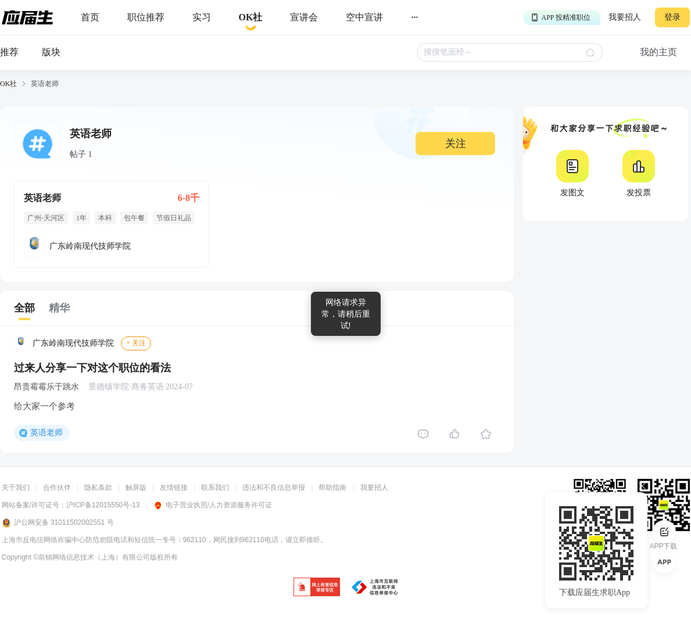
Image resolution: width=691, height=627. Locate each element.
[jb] (317, 588)
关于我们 (16, 487)
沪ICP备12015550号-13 (103, 505)
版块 (51, 52)
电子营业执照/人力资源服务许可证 (212, 505)
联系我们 (215, 487)
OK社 (8, 84)
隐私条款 (98, 487)
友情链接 (174, 487)
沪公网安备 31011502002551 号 (58, 523)
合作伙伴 (57, 487)
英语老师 (46, 432)
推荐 (9, 52)
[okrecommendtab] (251, 18)
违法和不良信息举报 (273, 487)
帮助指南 (332, 487)
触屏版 (136, 487)
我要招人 (624, 17)
